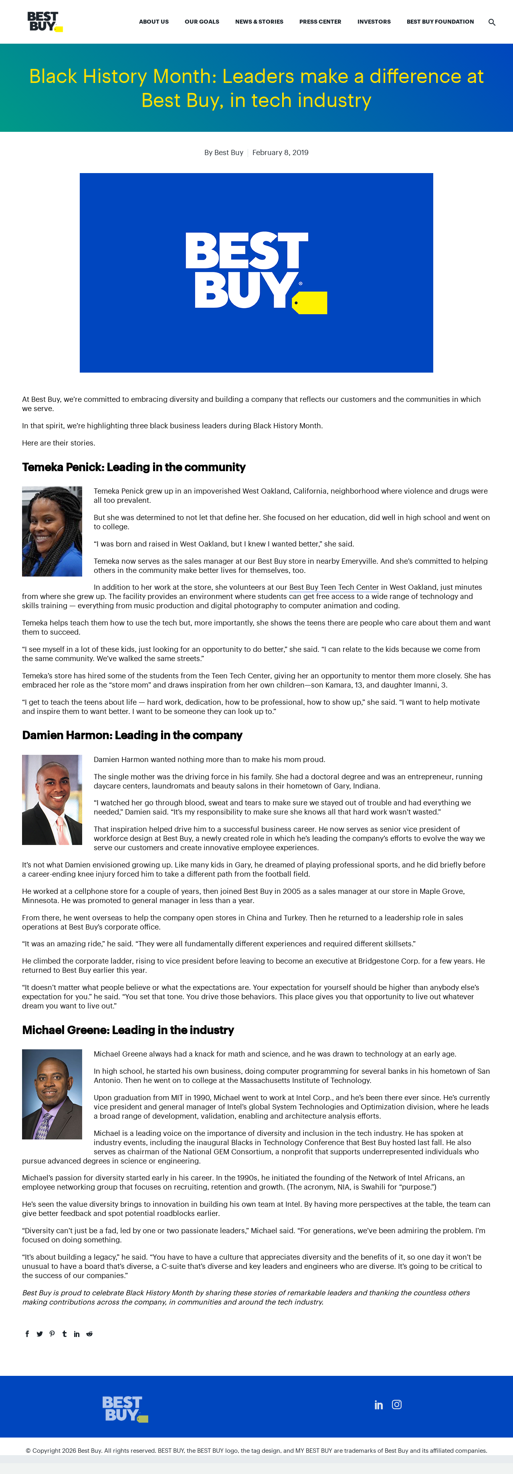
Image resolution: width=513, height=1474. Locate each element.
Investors (374, 21)
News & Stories (259, 21)
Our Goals (202, 21)
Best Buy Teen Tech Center (334, 587)
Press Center (320, 21)
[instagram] (397, 1404)
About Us (154, 21)
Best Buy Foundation (440, 21)
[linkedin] (379, 1404)
